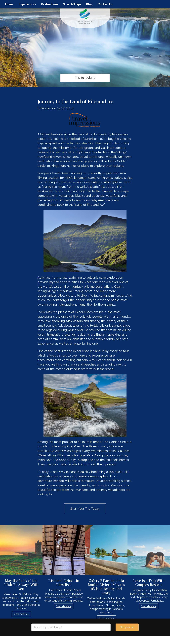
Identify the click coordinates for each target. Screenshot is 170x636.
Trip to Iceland (85, 77)
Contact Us (105, 4)
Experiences (27, 4)
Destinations (49, 4)
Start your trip (127, 627)
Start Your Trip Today (85, 508)
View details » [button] (21, 614)
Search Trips (72, 4)
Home (9, 4)
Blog (89, 4)
